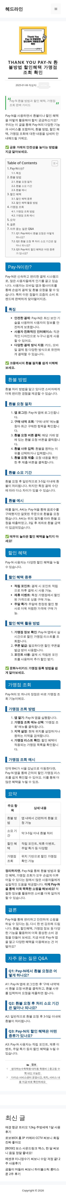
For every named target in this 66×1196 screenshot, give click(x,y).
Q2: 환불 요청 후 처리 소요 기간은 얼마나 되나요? (36, 243)
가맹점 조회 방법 (25, 211)
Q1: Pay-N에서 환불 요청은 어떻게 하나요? (35, 235)
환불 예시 (21, 190)
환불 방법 (15, 177)
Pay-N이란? (17, 168)
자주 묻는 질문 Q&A (22, 229)
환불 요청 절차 (24, 181)
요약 (12, 219)
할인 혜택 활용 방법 (27, 202)
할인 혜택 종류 (24, 198)
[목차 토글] (53, 163)
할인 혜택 (15, 194)
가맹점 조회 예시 (25, 215)
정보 (33, 1064)
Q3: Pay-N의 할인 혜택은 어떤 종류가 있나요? (35, 251)
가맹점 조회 (17, 207)
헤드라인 (14, 9)
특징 (18, 173)
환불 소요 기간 (24, 186)
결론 (12, 224)
